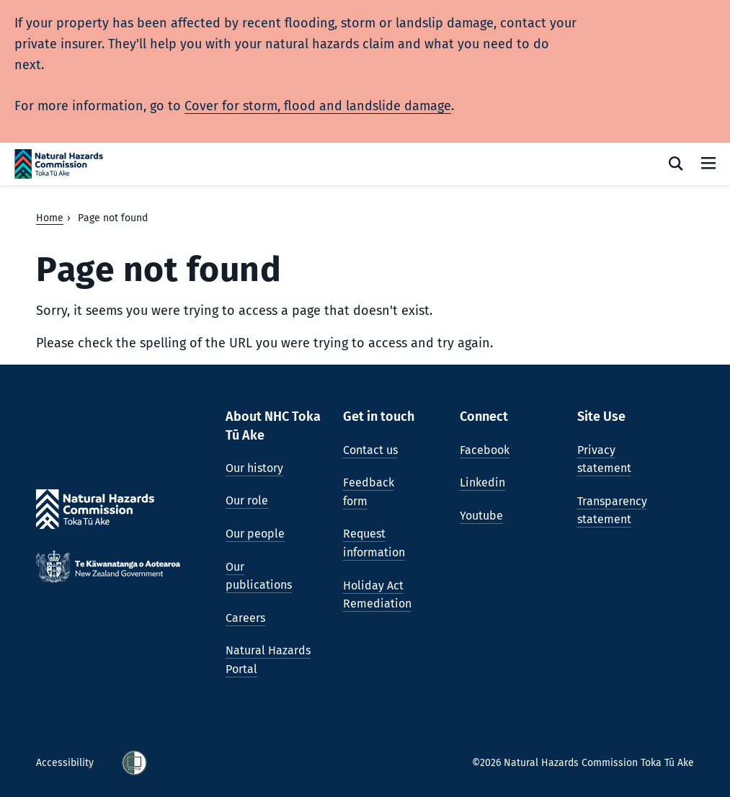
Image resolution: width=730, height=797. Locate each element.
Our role (247, 500)
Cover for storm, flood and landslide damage (317, 106)
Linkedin (482, 482)
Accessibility (66, 763)
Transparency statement (612, 510)
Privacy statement (604, 459)
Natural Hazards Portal (268, 660)
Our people (255, 533)
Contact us (370, 450)
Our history (254, 468)
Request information (374, 543)
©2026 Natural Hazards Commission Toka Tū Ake (583, 763)
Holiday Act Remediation (377, 595)
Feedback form (368, 492)
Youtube (481, 515)
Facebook (484, 450)
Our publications (259, 576)
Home (49, 218)
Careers (245, 618)
